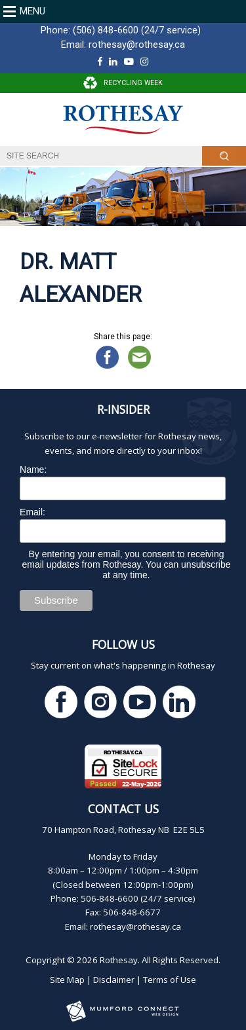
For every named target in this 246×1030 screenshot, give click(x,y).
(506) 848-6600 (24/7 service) (137, 30)
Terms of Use (169, 979)
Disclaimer (113, 979)
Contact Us (123, 809)
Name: (33, 469)
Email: (32, 512)
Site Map (67, 979)
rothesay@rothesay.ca (137, 44)
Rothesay (119, 960)
